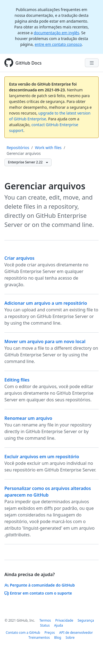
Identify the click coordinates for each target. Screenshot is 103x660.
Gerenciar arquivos (24, 153)
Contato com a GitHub (23, 632)
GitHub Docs (28, 63)
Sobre (70, 637)
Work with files (48, 147)
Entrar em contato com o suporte (38, 593)
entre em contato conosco (58, 44)
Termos (45, 620)
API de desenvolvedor (76, 632)
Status (45, 625)
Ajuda (58, 625)
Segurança (85, 620)
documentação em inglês (56, 32)
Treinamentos (39, 637)
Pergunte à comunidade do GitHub (39, 585)
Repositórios (18, 147)
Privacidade (64, 620)
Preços (49, 632)
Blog (57, 637)
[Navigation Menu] (92, 62)
